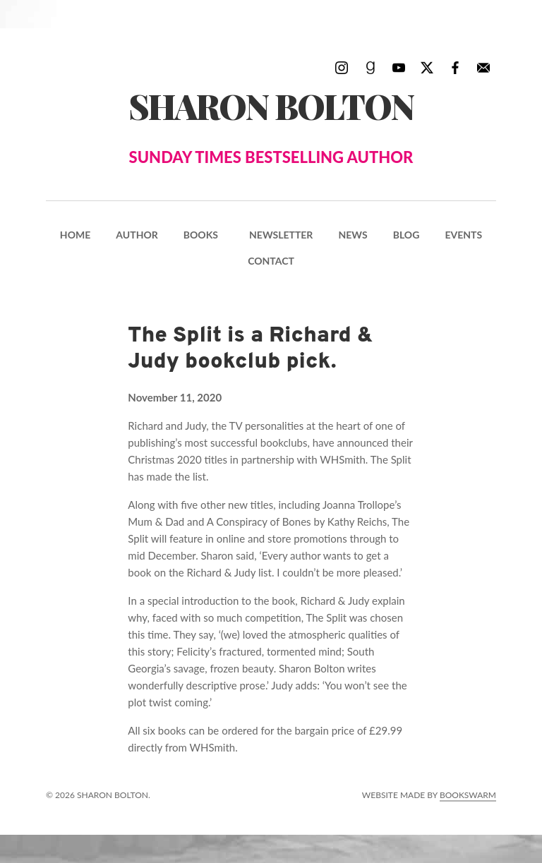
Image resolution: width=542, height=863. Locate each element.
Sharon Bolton (271, 126)
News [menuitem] (352, 235)
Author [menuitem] (136, 235)
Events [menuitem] (463, 235)
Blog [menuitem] (406, 235)
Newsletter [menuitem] (281, 235)
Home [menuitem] (75, 235)
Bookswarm (468, 795)
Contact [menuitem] (271, 261)
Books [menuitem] (200, 235)
